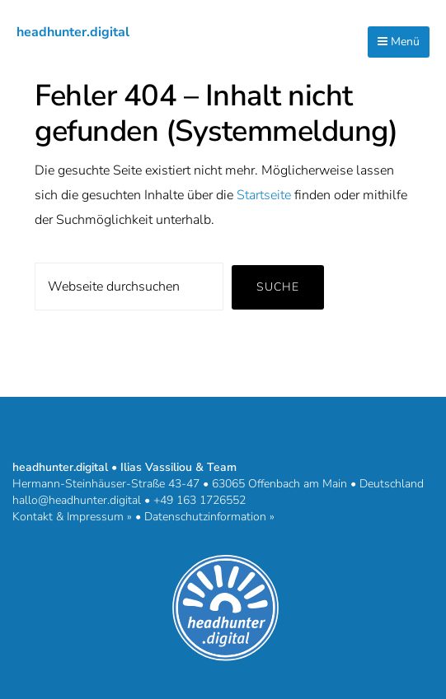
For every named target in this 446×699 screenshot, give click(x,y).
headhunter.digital (72, 32)
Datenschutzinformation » (209, 516)
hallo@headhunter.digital (76, 500)
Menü (399, 41)
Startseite (264, 195)
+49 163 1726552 (199, 500)
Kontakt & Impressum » (72, 516)
